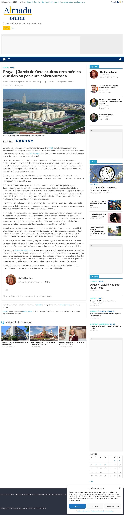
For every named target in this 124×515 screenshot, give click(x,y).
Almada (93, 281)
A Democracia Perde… (106, 114)
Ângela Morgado (105, 108)
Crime (100, 299)
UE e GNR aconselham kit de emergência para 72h (98, 203)
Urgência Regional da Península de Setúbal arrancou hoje (43, 343)
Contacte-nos (31, 494)
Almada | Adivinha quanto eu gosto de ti (104, 286)
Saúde (12, 68)
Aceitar (77, 506)
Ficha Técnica (109, 511)
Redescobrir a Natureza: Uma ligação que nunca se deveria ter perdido (110, 101)
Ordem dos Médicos (23, 250)
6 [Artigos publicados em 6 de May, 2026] (100, 465)
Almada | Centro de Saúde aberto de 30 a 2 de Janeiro (15, 343)
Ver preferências (112, 506)
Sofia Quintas (19, 85)
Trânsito (110, 311)
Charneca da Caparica (99, 324)
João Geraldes (104, 119)
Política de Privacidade (83, 511)
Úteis (93, 161)
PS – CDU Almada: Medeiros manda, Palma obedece (108, 87)
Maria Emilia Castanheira (109, 77)
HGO (51, 148)
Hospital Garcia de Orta (30, 296)
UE (91, 184)
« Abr (91, 481)
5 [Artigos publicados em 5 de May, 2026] (95, 465)
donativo (39, 305)
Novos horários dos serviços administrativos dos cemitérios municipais (97, 230)
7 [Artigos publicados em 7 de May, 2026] (105, 465)
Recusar (95, 506)
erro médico (10, 296)
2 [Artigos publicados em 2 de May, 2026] (114, 461)
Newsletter (41, 494)
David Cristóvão (105, 92)
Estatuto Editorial (7, 494)
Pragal (6, 68)
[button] (120, 488)
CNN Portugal (34, 153)
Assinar (6, 28)
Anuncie (5, 311)
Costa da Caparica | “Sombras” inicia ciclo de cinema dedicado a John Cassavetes (56, 2)
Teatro (101, 281)
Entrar (14, 28)
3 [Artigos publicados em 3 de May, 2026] (119, 461)
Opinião (94, 66)
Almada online (65, 305)
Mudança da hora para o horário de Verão (103, 189)
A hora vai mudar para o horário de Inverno (98, 215)
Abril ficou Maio (108, 72)
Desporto (102, 311)
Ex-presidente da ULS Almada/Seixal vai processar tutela (72, 343)
